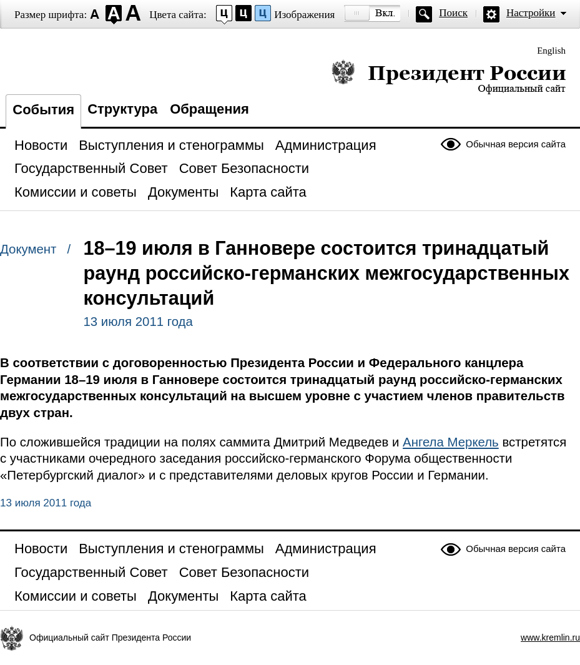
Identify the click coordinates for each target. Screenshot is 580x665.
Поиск (453, 13)
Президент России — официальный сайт (449, 76)
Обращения (209, 109)
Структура (122, 109)
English (551, 51)
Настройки (530, 13)
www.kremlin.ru (550, 638)
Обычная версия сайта (516, 144)
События (43, 109)
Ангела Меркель (451, 442)
